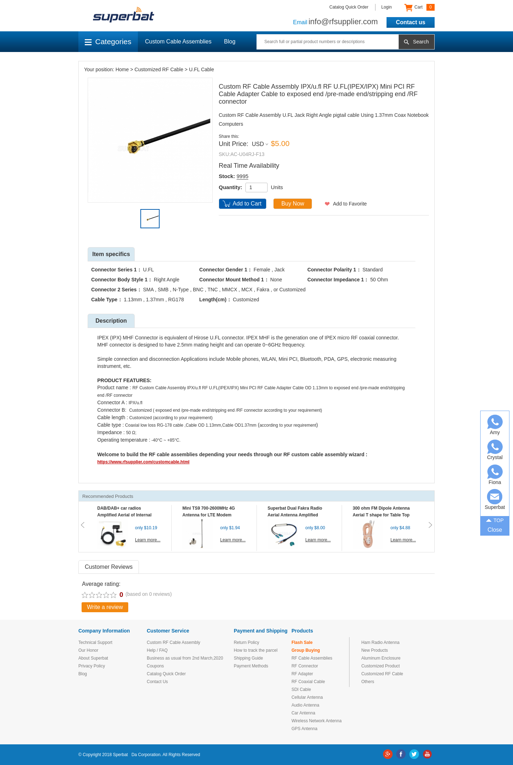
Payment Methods (251, 665)
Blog (229, 41)
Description (111, 321)
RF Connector (304, 665)
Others (367, 681)
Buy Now (292, 204)
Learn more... (147, 539)
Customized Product (380, 665)
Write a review (105, 607)
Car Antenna (303, 713)
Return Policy (246, 642)
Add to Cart (247, 204)
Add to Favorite (350, 204)
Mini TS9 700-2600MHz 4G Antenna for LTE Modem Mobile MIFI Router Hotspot (210, 515)
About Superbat (93, 658)
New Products (374, 650)
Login (386, 7)
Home (122, 69)
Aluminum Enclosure (380, 658)
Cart (419, 7)
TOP (495, 519)
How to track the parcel (256, 650)
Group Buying (305, 650)
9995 (242, 176)
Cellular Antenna (307, 697)
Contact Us (157, 681)
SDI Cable (301, 689)
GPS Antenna (304, 728)
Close (495, 530)
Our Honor (88, 650)
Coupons (155, 665)
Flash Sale (301, 642)
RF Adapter (302, 673)
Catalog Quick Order (349, 7)
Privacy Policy (91, 665)
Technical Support (95, 642)
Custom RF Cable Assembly (173, 642)
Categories (108, 41)
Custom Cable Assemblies (178, 41)
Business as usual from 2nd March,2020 (185, 658)
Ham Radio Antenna (380, 642)
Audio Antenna (305, 705)
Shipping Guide (248, 658)
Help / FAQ (157, 650)
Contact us (410, 22)
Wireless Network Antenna (316, 720)
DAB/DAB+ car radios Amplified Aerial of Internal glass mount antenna (124, 515)
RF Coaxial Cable (308, 681)
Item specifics (111, 254)
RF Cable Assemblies (311, 658)
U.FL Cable (201, 69)
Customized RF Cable (159, 69)
